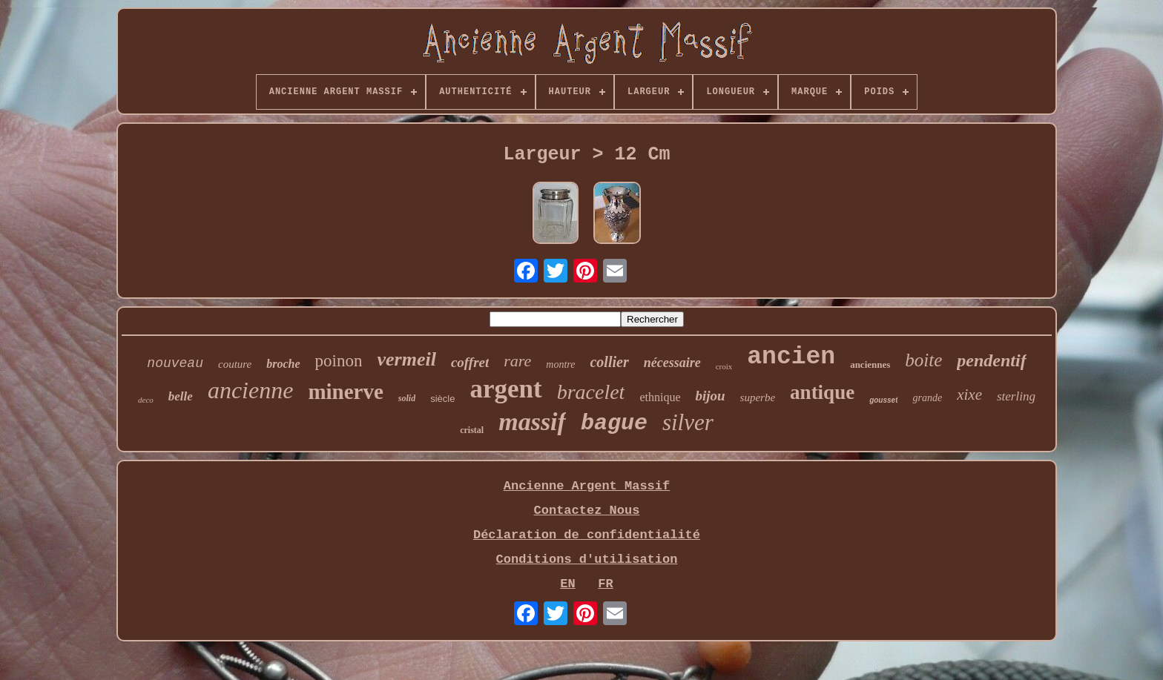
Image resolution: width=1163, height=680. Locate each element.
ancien (791, 357)
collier (609, 362)
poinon (339, 360)
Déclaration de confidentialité (586, 535)
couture (234, 364)
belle (180, 396)
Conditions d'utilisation (587, 559)
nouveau (175, 363)
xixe (969, 394)
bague (614, 423)
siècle (442, 398)
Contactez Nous (587, 511)
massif (532, 421)
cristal (472, 430)
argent (505, 388)
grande (927, 397)
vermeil (406, 359)
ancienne (251, 390)
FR (605, 584)
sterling (1016, 396)
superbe (758, 397)
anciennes (870, 364)
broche (283, 363)
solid (406, 398)
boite (923, 360)
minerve (345, 391)
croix (724, 366)
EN (567, 584)
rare (517, 360)
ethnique (659, 397)
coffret (470, 362)
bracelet (591, 391)
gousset (883, 400)
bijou (710, 395)
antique (822, 392)
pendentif (991, 360)
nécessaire (672, 362)
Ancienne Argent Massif (587, 486)
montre (560, 364)
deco (146, 399)
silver (688, 422)
